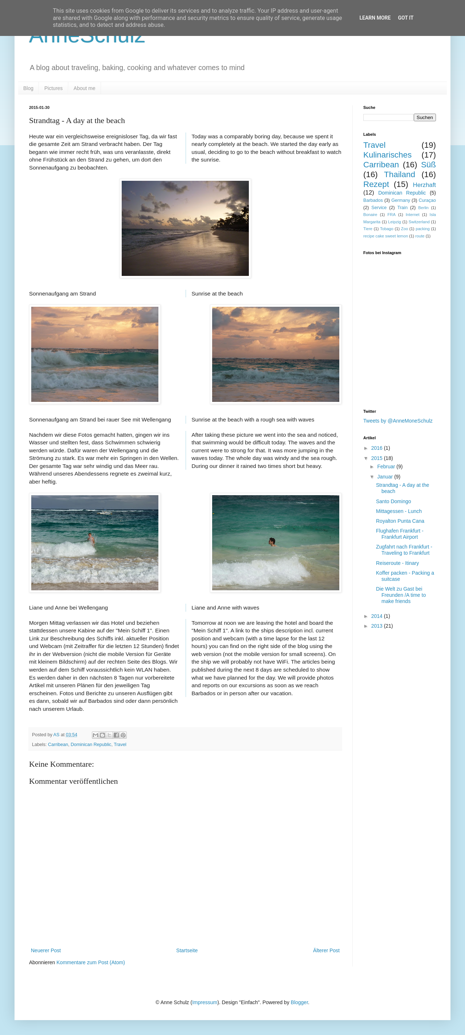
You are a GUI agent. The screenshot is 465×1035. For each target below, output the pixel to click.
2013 (377, 626)
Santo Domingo (393, 501)
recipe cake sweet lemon (385, 236)
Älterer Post (326, 950)
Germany (400, 200)
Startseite (187, 950)
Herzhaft (424, 185)
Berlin (423, 207)
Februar (386, 466)
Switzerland (419, 222)
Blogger (299, 1002)
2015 (377, 458)
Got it (405, 18)
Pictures (53, 88)
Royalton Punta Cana (400, 521)
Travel (120, 744)
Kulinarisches (387, 154)
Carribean (58, 744)
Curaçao (427, 200)
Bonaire (370, 214)
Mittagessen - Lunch (399, 511)
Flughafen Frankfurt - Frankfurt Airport (400, 534)
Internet (413, 214)
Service (379, 207)
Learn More (375, 18)
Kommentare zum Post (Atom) (91, 962)
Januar (385, 477)
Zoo (404, 229)
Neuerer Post (46, 950)
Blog (28, 88)
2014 (377, 616)
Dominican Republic (90, 744)
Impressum (204, 1002)
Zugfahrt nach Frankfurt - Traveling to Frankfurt (404, 550)
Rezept (376, 184)
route (420, 236)
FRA (391, 214)
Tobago (386, 229)
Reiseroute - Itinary (397, 563)
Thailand (399, 174)
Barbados (373, 200)
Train (402, 207)
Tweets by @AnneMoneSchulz (398, 421)
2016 (377, 448)
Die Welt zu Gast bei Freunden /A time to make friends (401, 595)
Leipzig (394, 222)
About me (85, 88)
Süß (428, 164)
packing (423, 229)
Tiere (367, 229)
